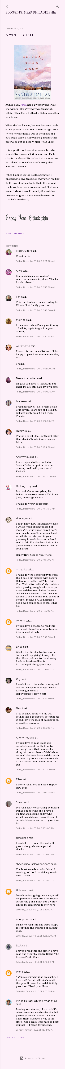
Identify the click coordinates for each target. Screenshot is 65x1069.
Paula (23, 104)
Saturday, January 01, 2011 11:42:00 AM (35, 962)
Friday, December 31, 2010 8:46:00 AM (35, 310)
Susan (19, 802)
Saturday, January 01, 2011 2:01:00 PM (35, 991)
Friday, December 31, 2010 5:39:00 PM (35, 828)
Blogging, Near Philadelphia (31, 12)
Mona (19, 971)
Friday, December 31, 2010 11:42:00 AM (35, 637)
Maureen (21, 401)
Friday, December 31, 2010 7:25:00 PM (35, 854)
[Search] (57, 5)
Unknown (22, 890)
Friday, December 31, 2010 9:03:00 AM (35, 368)
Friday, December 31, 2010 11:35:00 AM (35, 611)
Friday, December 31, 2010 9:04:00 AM (35, 391)
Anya (19, 270)
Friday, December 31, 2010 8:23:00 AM (35, 261)
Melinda (20, 319)
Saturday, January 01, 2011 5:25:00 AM (35, 909)
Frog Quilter (23, 250)
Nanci (19, 708)
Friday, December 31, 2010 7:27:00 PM (35, 880)
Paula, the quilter (26, 378)
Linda (19, 646)
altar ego (21, 518)
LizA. (19, 945)
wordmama (23, 346)
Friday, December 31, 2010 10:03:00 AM (36, 476)
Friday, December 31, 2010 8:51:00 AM (35, 336)
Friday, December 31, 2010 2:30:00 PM (35, 769)
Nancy (20, 430)
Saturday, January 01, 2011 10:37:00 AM (36, 935)
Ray (18, 679)
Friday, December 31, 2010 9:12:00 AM (35, 421)
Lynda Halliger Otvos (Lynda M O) (36, 1001)
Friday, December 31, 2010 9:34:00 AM (35, 447)
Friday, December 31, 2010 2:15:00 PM (35, 698)
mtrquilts (21, 569)
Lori (18, 296)
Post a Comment (15, 1037)
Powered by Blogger (33, 1058)
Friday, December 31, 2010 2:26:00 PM (35, 728)
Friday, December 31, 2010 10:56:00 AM (35, 559)
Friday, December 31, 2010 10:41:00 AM (35, 508)
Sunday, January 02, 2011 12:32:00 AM (35, 1029)
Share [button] (8, 233)
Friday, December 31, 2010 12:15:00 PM (35, 669)
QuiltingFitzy (23, 486)
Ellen (19, 779)
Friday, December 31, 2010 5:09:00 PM (35, 792)
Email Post (19, 233)
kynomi (20, 620)
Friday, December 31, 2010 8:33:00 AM (35, 287)
